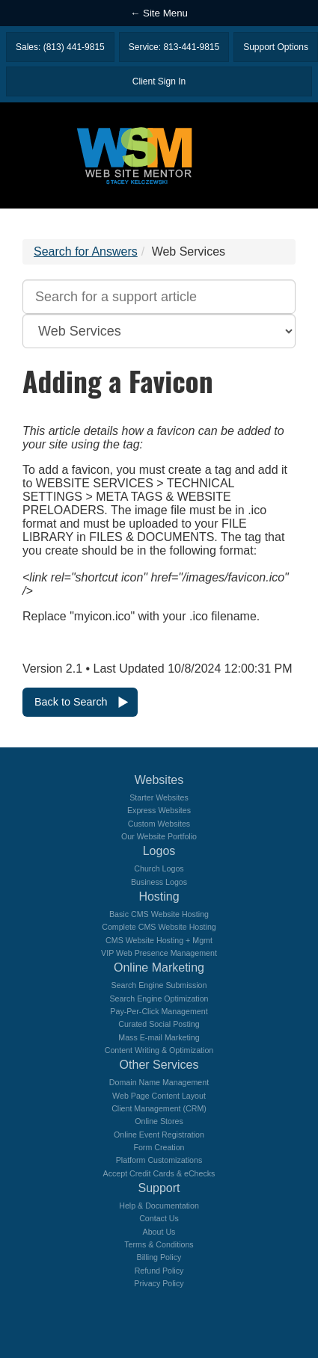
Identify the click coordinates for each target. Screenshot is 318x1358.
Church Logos (158, 868)
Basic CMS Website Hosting (159, 914)
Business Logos (159, 881)
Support (159, 1188)
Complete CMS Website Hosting (159, 926)
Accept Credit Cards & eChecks (159, 1173)
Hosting (158, 896)
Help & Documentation (159, 1205)
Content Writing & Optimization (159, 1050)
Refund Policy (159, 1270)
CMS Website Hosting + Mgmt (159, 940)
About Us (159, 1231)
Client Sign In (159, 81)
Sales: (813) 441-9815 (60, 47)
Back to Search (71, 702)
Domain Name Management (159, 1082)
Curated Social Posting (158, 1023)
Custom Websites (159, 823)
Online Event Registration (159, 1134)
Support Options (275, 47)
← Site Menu (159, 13)
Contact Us (159, 1218)
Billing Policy (159, 1257)
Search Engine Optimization (158, 998)
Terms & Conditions (158, 1244)
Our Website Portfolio (159, 836)
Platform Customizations (159, 1159)
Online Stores (159, 1121)
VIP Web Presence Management (159, 952)
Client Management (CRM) (159, 1108)
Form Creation (158, 1147)
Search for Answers (86, 251)
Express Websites (159, 810)
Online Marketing (159, 967)
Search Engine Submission (159, 985)
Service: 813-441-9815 (174, 47)
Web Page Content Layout (159, 1095)
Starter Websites (159, 797)
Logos (159, 851)
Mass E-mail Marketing (158, 1037)
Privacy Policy (158, 1283)
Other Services (159, 1064)
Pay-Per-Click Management (158, 1011)
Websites (159, 780)
